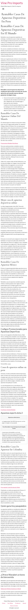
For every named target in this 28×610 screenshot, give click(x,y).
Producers (17, 603)
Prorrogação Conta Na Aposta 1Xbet (10, 487)
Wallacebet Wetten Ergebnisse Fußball (11, 588)
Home (3, 603)
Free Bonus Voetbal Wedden (8, 409)
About (24, 603)
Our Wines (10, 603)
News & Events (14, 605)
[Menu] (3, 9)
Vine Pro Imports (12, 3)
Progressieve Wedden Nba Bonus (9, 143)
